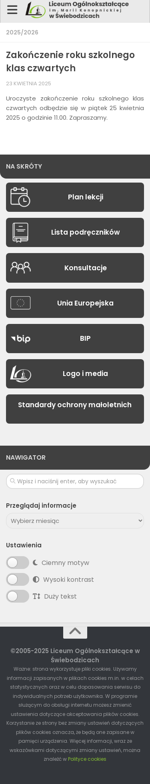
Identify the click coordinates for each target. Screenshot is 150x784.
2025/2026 (22, 32)
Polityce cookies (87, 759)
